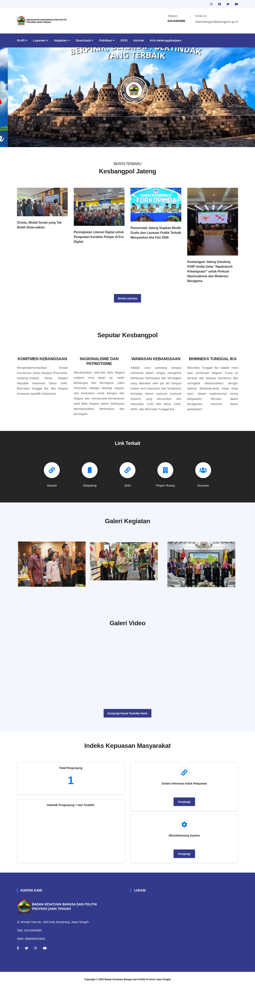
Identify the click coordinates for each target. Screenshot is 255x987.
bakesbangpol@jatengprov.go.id (216, 21)
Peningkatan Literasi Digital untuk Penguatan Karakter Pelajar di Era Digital (99, 236)
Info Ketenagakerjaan (165, 40)
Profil (22, 40)
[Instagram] (35, 948)
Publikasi (107, 40)
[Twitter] (26, 948)
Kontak (138, 40)
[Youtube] (44, 948)
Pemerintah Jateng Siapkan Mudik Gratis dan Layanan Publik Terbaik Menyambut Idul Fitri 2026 (155, 232)
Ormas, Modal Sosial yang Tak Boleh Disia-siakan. (39, 225)
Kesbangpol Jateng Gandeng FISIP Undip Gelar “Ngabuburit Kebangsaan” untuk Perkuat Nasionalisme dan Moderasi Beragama (209, 271)
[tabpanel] (127, 97)
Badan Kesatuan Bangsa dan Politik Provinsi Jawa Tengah (138, 979)
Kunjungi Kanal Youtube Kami (127, 713)
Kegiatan (62, 40)
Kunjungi (184, 801)
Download (84, 40)
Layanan (40, 40)
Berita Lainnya (127, 298)
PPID (124, 40)
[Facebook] (18, 948)
